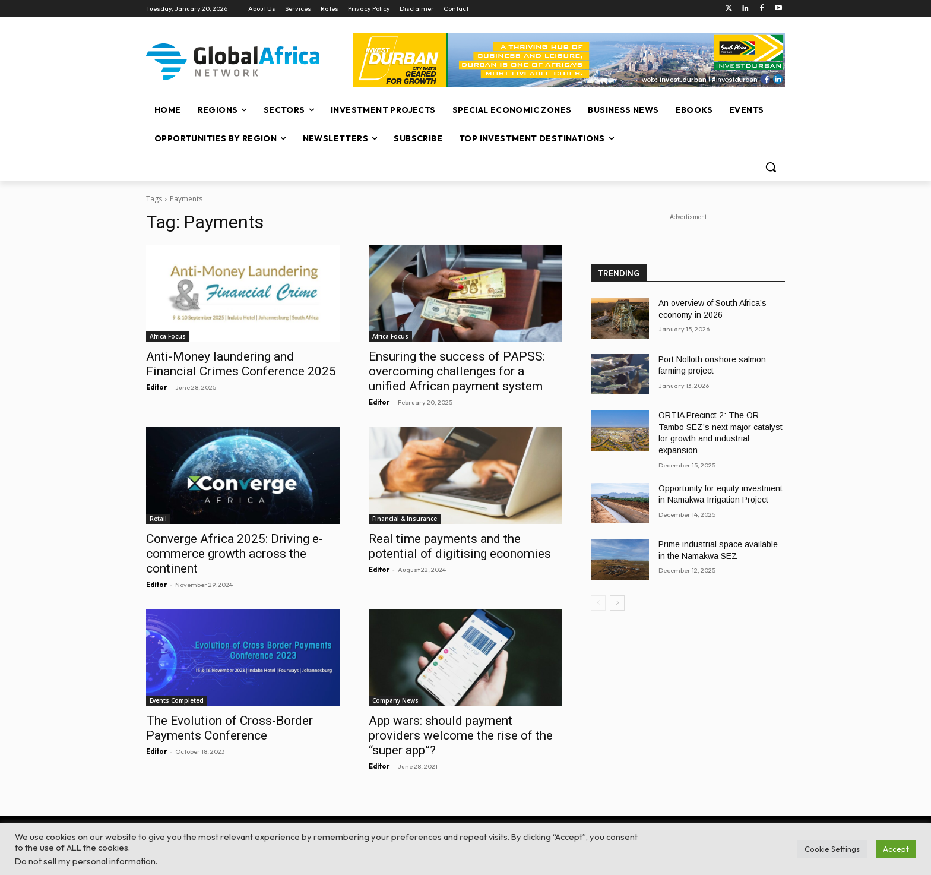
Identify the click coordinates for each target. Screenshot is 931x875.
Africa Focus (168, 336)
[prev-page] (598, 603)
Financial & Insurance (404, 518)
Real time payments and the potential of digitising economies (460, 546)
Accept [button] (896, 849)
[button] (770, 167)
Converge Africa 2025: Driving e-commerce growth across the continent (234, 554)
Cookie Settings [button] (832, 849)
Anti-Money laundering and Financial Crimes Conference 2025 (241, 363)
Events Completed (177, 700)
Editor (156, 387)
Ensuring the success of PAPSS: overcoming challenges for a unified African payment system (457, 371)
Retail (158, 518)
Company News (395, 700)
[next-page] (617, 603)
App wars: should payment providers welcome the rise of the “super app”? (461, 735)
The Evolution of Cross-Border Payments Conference (229, 728)
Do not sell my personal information (85, 861)
